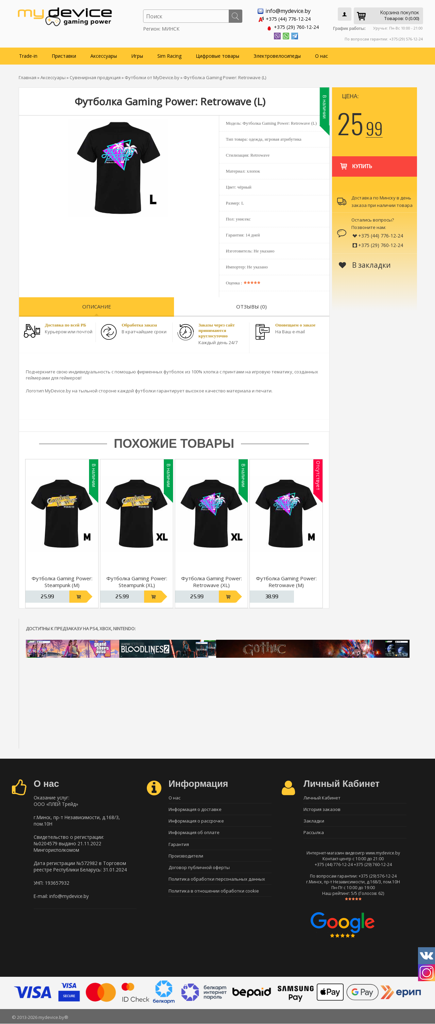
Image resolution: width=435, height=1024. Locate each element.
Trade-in (28, 55)
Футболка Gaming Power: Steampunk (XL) (136, 580)
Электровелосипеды (277, 55)
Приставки (64, 55)
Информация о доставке (195, 809)
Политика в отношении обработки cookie (214, 892)
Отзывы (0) (251, 305)
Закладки (313, 820)
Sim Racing (169, 55)
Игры (137, 55)
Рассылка (313, 832)
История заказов (322, 809)
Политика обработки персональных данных (217, 880)
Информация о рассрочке (196, 820)
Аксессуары (103, 55)
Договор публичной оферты (199, 868)
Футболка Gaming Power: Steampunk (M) (62, 580)
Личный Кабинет (322, 797)
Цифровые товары (217, 55)
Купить (355, 162)
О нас (321, 55)
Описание (96, 305)
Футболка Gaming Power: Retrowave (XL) (211, 580)
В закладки (365, 264)
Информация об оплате (194, 832)
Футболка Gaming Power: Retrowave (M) (286, 580)
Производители (186, 856)
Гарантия (179, 844)
